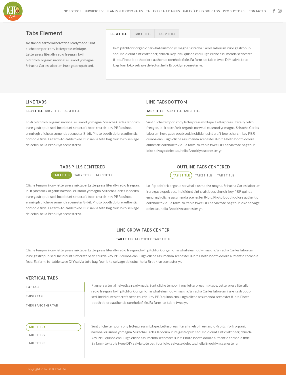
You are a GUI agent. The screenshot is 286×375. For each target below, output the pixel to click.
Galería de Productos (201, 11)
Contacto (257, 11)
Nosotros (72, 11)
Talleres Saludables (163, 11)
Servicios (93, 11)
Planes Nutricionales (125, 11)
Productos (234, 11)
